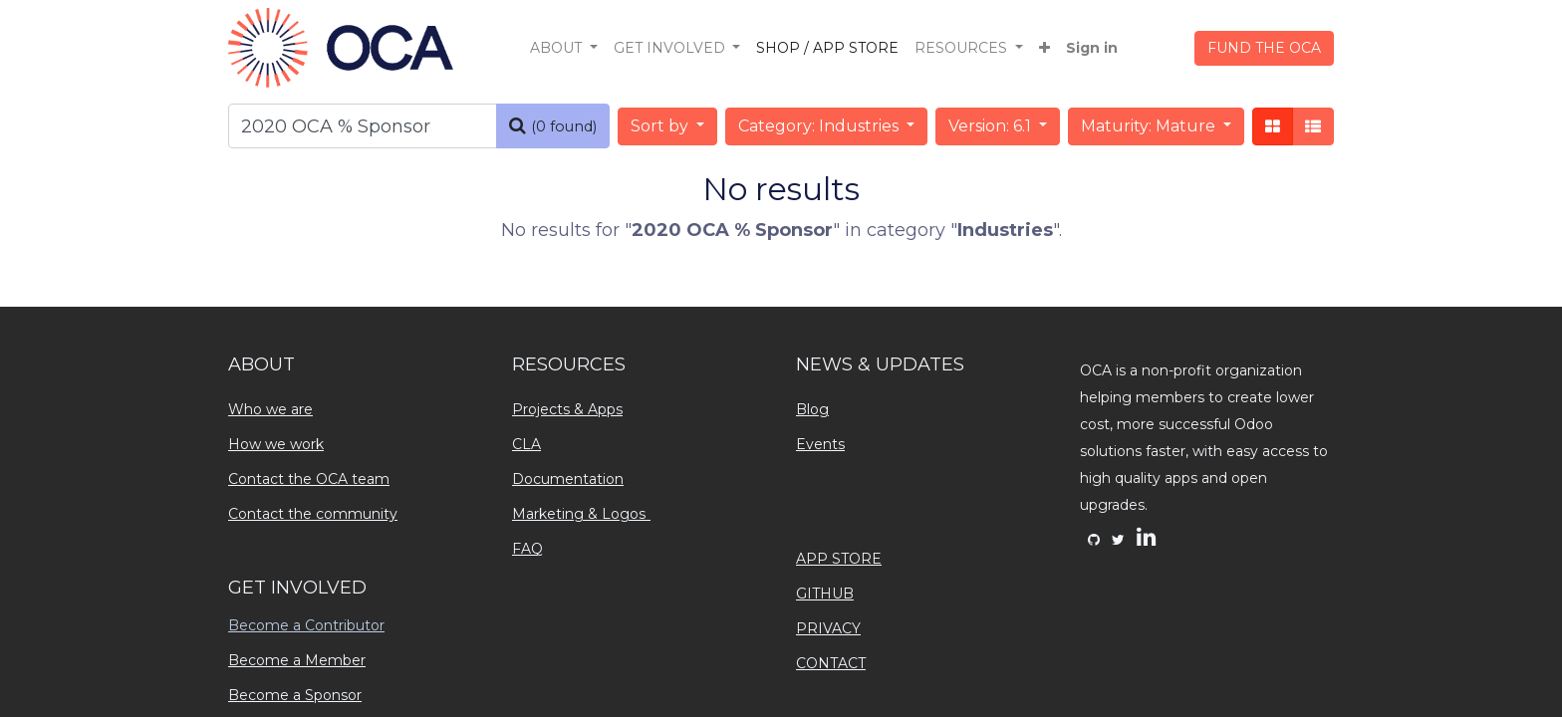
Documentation (568, 479)
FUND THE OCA (1264, 48)
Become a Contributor (306, 625)
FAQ (527, 549)
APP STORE (839, 559)
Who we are (270, 409)
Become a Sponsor (295, 695)
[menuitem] (827, 48)
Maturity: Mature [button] (1150, 126)
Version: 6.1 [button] (991, 126)
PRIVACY (828, 628)
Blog (812, 409)
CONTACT (831, 663)
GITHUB (825, 593)
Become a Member (297, 660)
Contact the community (312, 514)
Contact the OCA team (309, 479)
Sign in (1092, 48)
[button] (1044, 48)
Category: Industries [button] (820, 126)
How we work (276, 444)
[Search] (553, 126)
